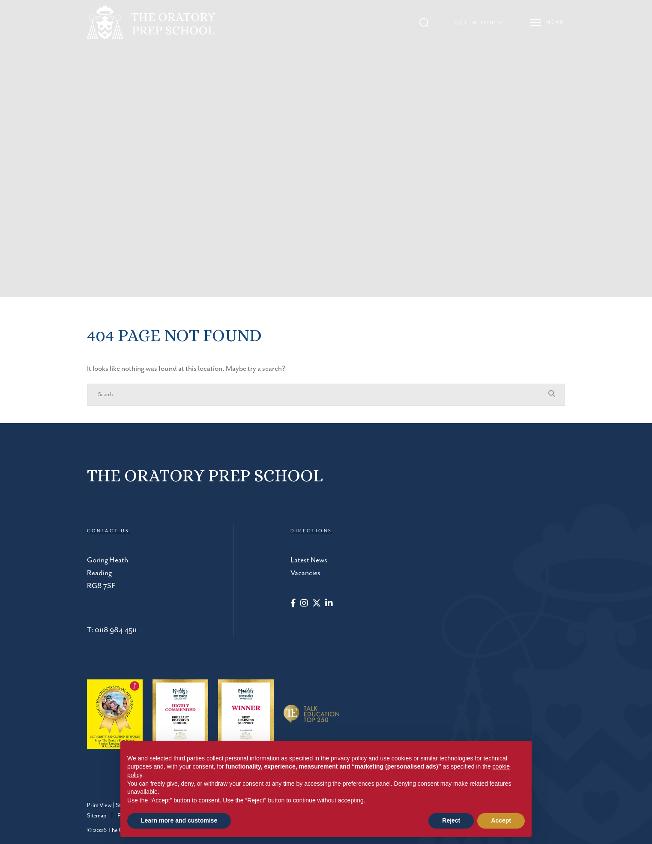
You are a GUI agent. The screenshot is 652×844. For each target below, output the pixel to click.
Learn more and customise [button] (179, 820)
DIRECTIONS (311, 531)
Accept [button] (501, 820)
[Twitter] (316, 604)
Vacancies (305, 573)
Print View (99, 805)
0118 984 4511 (116, 630)
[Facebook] (293, 604)
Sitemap (97, 815)
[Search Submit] (423, 21)
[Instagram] (304, 604)
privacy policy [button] (349, 758)
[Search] (317, 394)
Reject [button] (451, 820)
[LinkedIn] (329, 604)
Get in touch (479, 22)
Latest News (308, 560)
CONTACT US (108, 531)
